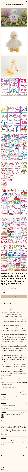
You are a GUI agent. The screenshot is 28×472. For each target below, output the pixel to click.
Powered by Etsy (5, 469)
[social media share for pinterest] (7, 303)
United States (10, 288)
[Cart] (26, 2)
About (6, 455)
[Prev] (1, 447)
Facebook (3, 460)
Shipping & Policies (11, 309)
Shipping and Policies (14, 455)
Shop (2, 455)
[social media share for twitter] (4, 303)
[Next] (26, 447)
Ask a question (12, 303)
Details (3, 309)
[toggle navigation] (2, 1)
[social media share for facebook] (1, 303)
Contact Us (22, 455)
